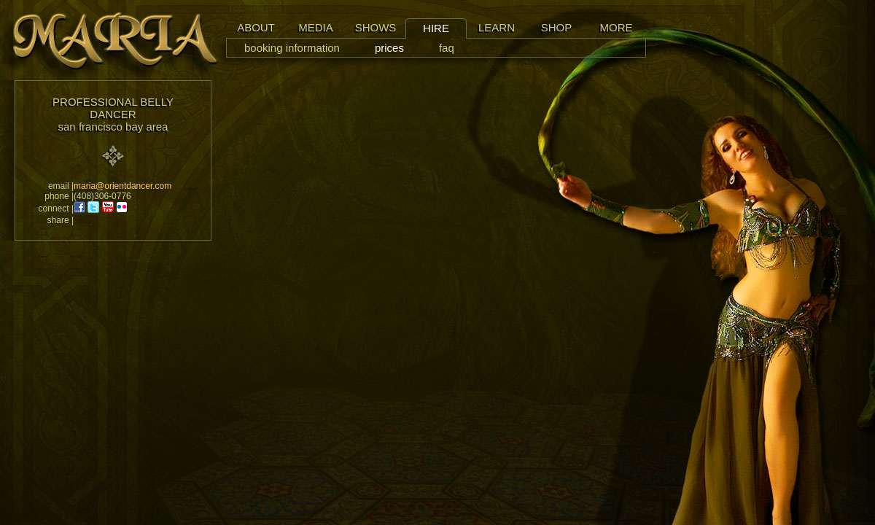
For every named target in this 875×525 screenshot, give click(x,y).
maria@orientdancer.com (122, 186)
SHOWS (376, 27)
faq (446, 48)
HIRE (436, 28)
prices (389, 48)
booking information (292, 48)
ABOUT (256, 27)
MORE (616, 27)
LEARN (496, 27)
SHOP (556, 27)
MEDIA (315, 27)
